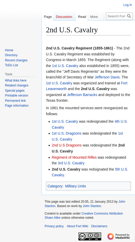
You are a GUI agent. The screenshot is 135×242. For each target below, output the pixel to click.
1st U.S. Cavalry (65, 66)
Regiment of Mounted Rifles (74, 157)
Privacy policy (54, 226)
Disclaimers (99, 226)
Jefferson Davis (107, 77)
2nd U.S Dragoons (67, 145)
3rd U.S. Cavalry (71, 163)
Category (55, 186)
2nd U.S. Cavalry (95, 89)
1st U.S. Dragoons (66, 133)
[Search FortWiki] (119, 26)
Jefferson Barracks (82, 95)
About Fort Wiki (77, 226)
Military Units (75, 186)
